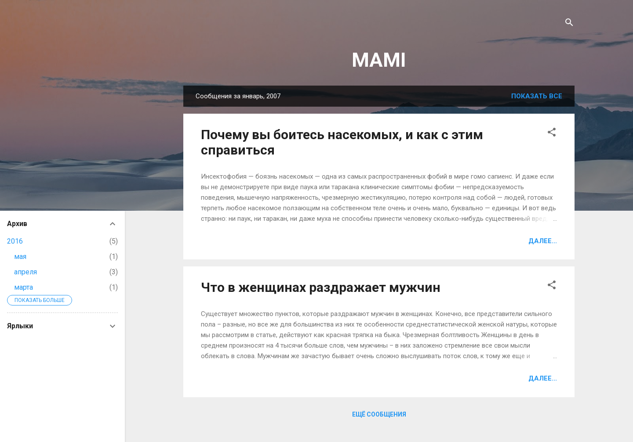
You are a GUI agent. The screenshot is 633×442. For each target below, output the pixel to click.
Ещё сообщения (379, 414)
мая (20, 256)
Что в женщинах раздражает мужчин (320, 287)
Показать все (536, 96)
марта (23, 287)
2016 (15, 241)
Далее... (542, 241)
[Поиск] (569, 24)
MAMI (379, 60)
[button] (551, 133)
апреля (25, 272)
